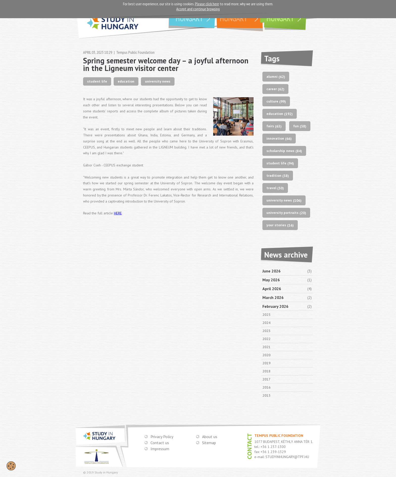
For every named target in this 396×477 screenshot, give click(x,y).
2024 (266, 322)
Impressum (160, 448)
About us (209, 436)
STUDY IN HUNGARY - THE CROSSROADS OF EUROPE (112, 25)
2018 (266, 371)
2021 (266, 347)
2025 (266, 314)
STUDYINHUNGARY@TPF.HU (287, 457)
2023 (266, 331)
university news (157, 81)
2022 (266, 339)
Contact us (160, 442)
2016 (266, 387)
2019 (266, 363)
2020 (266, 355)
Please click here (207, 3)
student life (97, 81)
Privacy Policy (162, 436)
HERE (118, 213)
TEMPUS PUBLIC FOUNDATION (96, 456)
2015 (266, 395)
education (126, 81)
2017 (266, 379)
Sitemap (209, 442)
